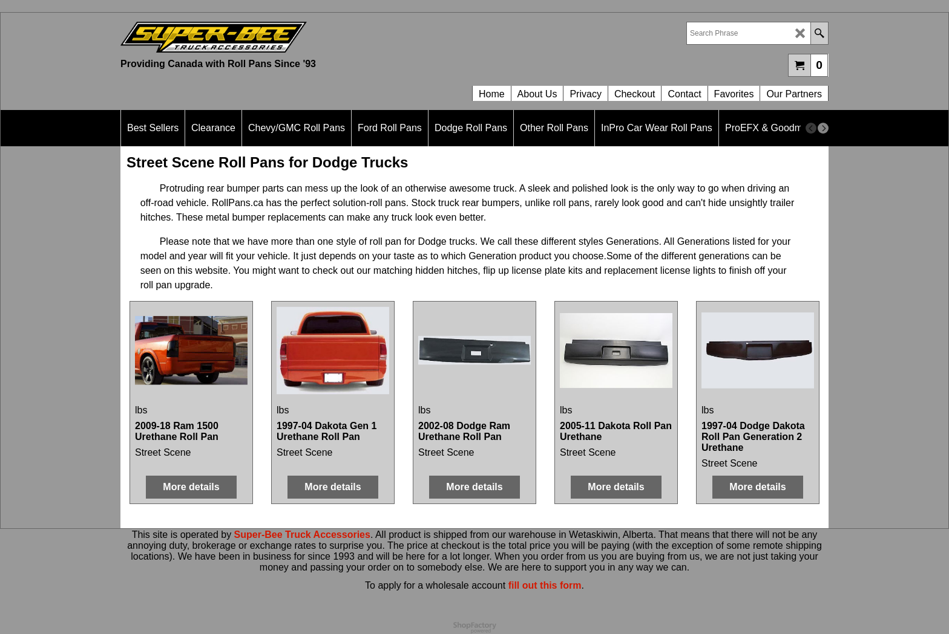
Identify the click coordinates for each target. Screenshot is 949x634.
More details (191, 487)
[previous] (811, 128)
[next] (823, 128)
